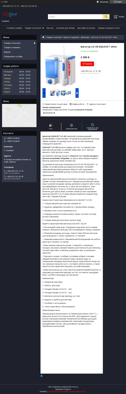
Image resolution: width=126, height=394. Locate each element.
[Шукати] (106, 16)
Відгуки (7, 52)
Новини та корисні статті (109, 28)
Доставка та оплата (86, 28)
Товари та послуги (33, 28)
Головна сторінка (14, 28)
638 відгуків (104, 2)
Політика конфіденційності (76, 391)
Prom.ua (75, 387)
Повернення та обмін (13, 56)
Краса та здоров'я (71, 37)
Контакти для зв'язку (65, 28)
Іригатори (85, 37)
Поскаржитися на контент (56, 391)
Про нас (50, 28)
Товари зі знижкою (12, 47)
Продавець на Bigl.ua (63, 389)
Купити (88, 64)
